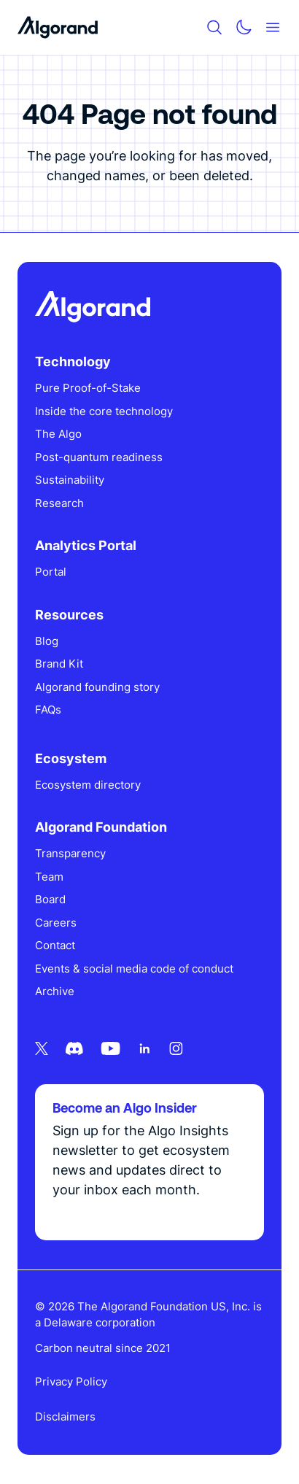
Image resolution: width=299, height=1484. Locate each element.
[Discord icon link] (74, 1048)
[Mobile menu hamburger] (272, 27)
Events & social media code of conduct (134, 968)
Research (59, 503)
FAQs (48, 709)
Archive (54, 991)
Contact (55, 945)
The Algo (58, 434)
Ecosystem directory (88, 785)
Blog (46, 641)
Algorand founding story (97, 687)
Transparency (70, 853)
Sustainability (69, 480)
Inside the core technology (104, 411)
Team (49, 877)
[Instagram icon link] (176, 1048)
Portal (50, 572)
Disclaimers (65, 1416)
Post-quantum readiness (99, 457)
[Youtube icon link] (110, 1048)
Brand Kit (59, 663)
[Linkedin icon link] (145, 1048)
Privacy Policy (71, 1381)
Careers (56, 923)
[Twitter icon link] (41, 1048)
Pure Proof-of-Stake (88, 388)
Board (50, 899)
